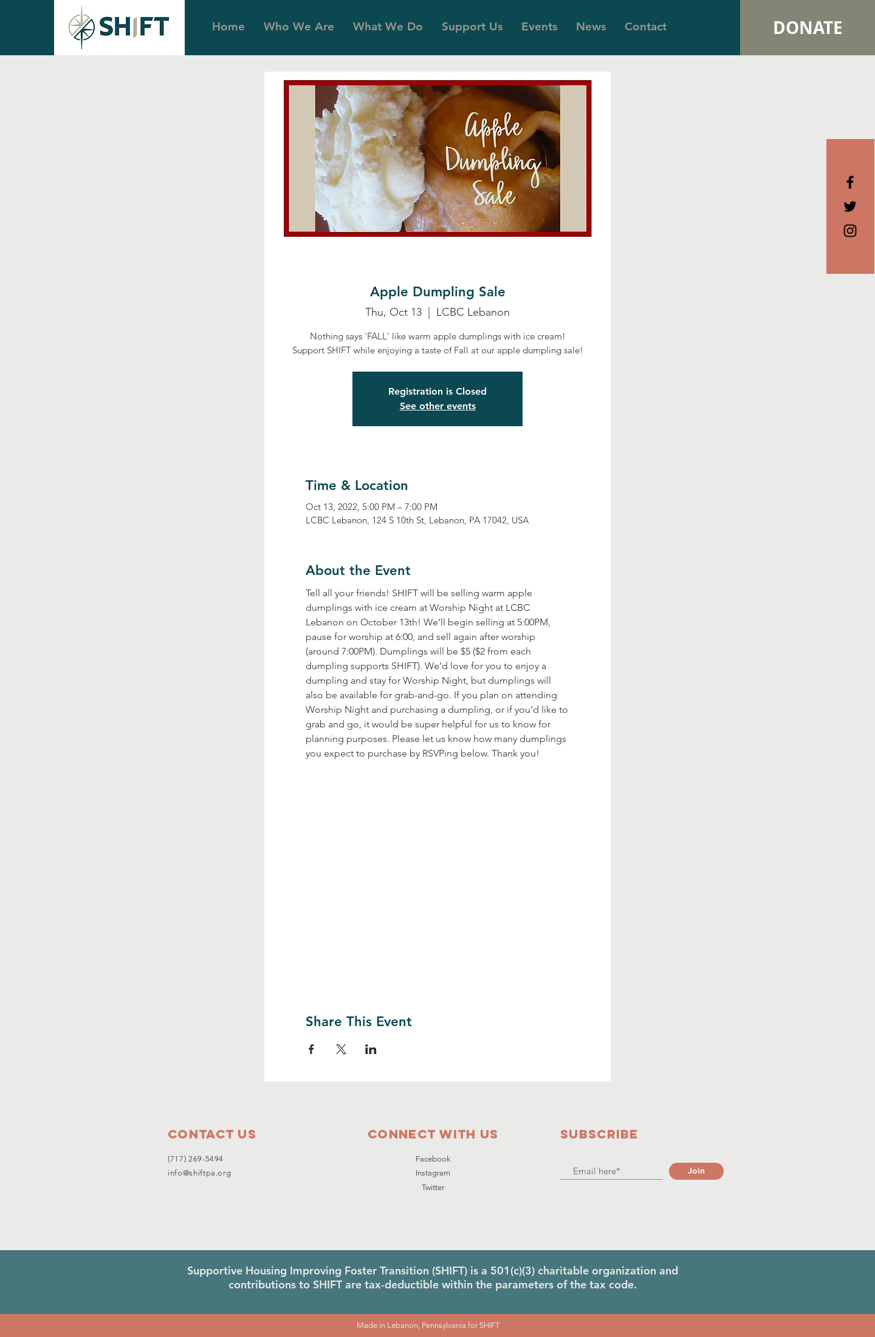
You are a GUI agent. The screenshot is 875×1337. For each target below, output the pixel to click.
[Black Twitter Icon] (850, 206)
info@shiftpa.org (199, 1172)
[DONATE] (807, 27)
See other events (438, 406)
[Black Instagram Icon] (850, 230)
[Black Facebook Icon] (850, 182)
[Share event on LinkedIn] (371, 1049)
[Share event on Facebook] (311, 1049)
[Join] (696, 1171)
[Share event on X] (341, 1049)
